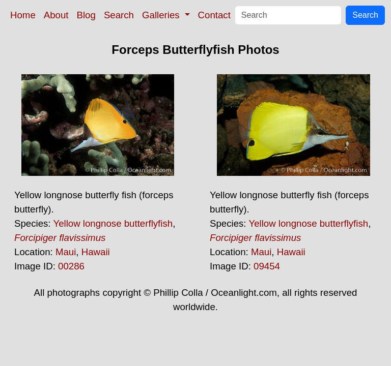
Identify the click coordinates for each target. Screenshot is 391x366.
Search (119, 15)
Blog (86, 15)
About (56, 15)
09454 (267, 266)
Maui (65, 252)
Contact (214, 15)
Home (23, 15)
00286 (71, 266)
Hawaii (95, 252)
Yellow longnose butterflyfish (113, 223)
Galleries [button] (162, 15)
